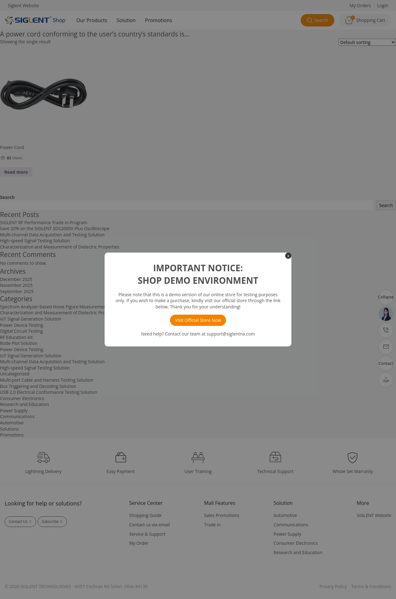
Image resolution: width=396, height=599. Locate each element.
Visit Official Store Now (198, 320)
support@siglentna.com (231, 334)
